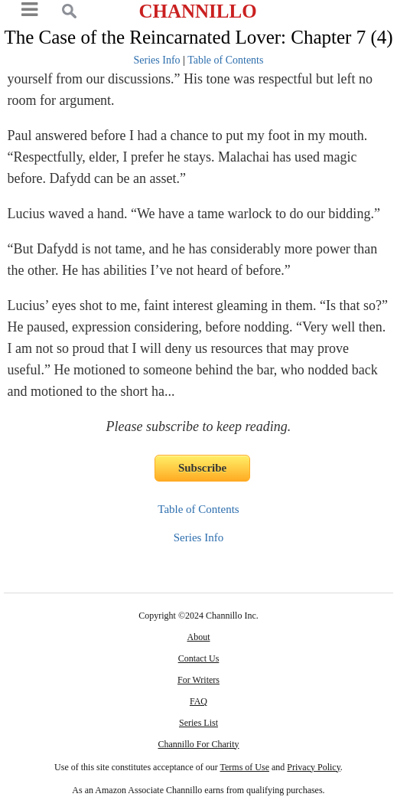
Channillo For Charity (198, 744)
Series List (198, 722)
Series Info (157, 60)
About (198, 637)
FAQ (198, 701)
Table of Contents (225, 60)
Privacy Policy (313, 767)
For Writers (198, 680)
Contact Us (199, 658)
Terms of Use (244, 767)
